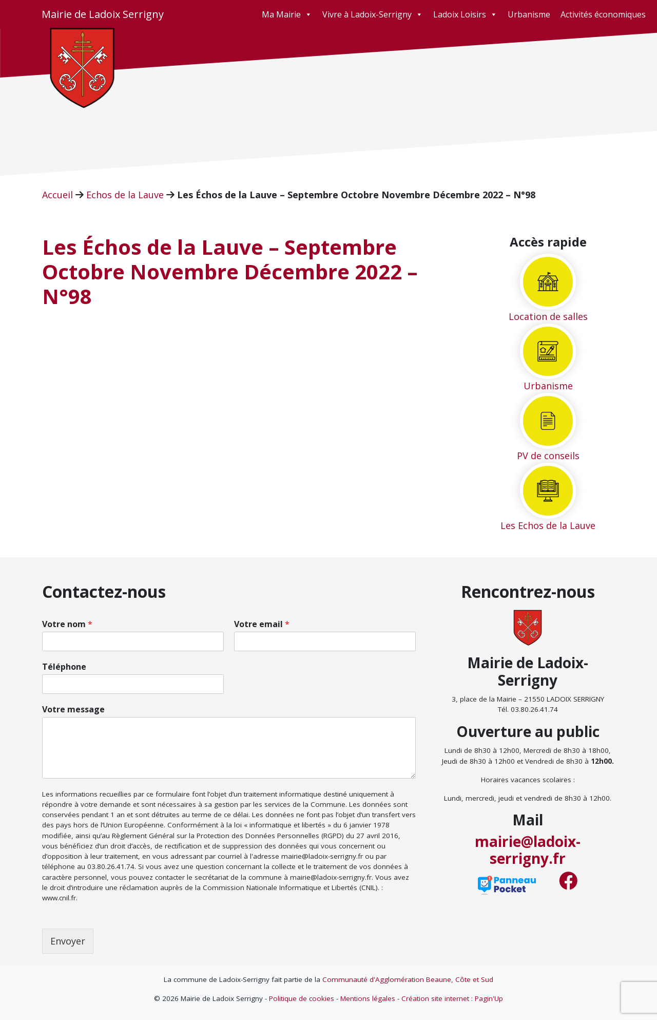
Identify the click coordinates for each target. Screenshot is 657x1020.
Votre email (261, 624)
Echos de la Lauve (125, 194)
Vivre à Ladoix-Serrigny (372, 14)
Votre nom (67, 624)
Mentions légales (367, 998)
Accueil (57, 194)
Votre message (73, 709)
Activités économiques (603, 14)
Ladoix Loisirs (465, 14)
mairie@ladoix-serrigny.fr (528, 850)
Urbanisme (529, 14)
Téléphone (64, 667)
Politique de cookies (301, 998)
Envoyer (67, 941)
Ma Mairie (287, 14)
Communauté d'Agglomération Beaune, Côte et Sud (407, 979)
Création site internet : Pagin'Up (452, 998)
